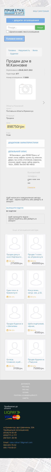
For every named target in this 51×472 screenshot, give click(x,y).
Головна (12, 50)
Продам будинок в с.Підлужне (36, 374)
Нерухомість (24, 50)
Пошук (40, 27)
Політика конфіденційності (25, 409)
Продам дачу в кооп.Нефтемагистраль (14, 269)
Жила (35, 50)
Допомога (25, 398)
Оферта (26, 412)
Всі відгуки (11, 225)
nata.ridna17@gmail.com (21, 456)
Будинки (14, 53)
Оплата (26, 406)
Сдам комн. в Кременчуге (12, 305)
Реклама (25, 401)
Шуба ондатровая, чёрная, (36, 338)
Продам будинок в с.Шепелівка (15, 338)
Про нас (25, 403)
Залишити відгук (15, 222)
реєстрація (43, 11)
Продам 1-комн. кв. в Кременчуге (35, 269)
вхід (35, 11)
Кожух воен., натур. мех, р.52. (35, 305)
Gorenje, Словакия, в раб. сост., (14, 374)
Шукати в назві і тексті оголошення (24, 32)
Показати (31, 201)
